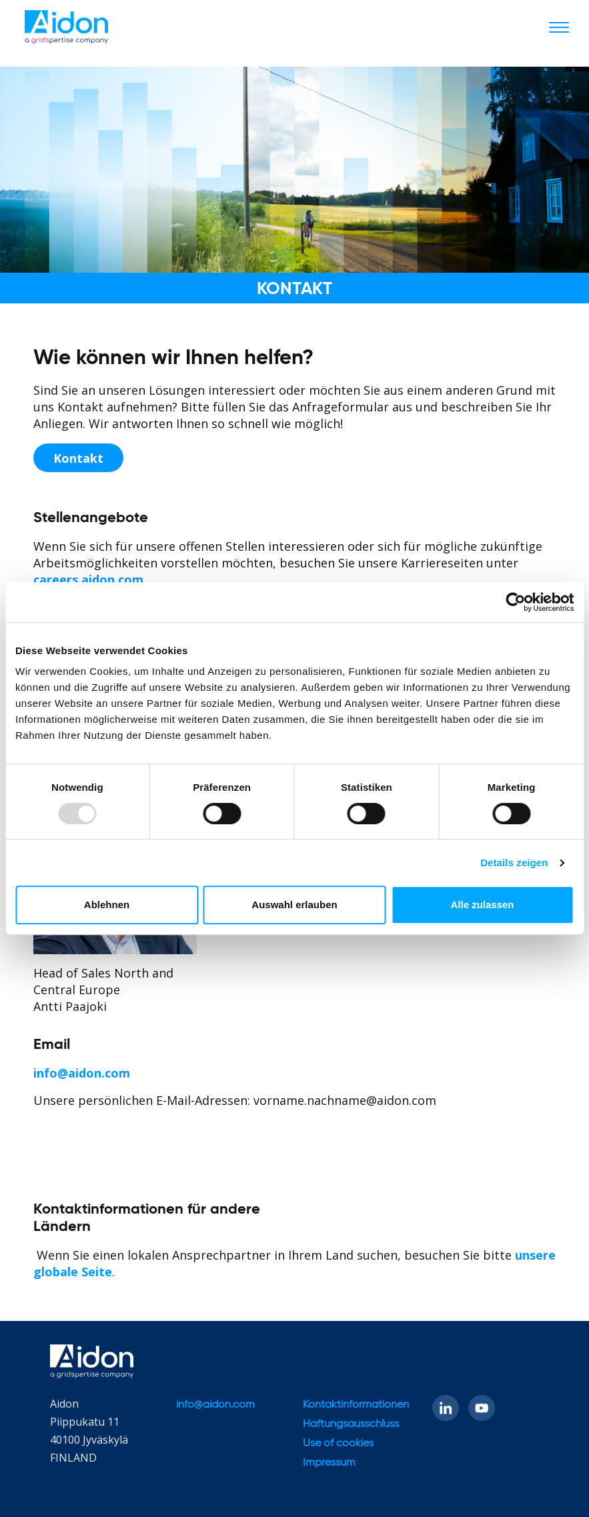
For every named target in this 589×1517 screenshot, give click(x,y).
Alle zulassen (482, 904)
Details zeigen (514, 862)
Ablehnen (106, 904)
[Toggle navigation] (559, 26)
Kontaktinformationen (356, 1405)
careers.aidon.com (88, 579)
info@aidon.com (81, 1073)
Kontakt (78, 458)
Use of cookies (338, 1443)
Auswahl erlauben (294, 904)
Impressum (329, 1463)
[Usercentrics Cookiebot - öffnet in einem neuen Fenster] (515, 602)
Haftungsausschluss (351, 1424)
